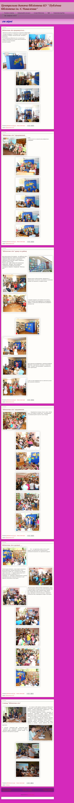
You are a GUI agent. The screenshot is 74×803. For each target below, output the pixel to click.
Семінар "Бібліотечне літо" (11, 703)
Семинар (8, 785)
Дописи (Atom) (31, 794)
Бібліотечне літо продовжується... (13, 30)
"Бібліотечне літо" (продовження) (13, 135)
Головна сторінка (9, 13)
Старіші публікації (48, 790)
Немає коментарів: (21, 125)
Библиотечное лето (10, 127)
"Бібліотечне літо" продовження (13, 409)
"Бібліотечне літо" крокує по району (14, 251)
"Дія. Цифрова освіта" (10, 15)
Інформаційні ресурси (24, 13)
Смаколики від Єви (58, 13)
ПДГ (49, 13)
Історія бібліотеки (39, 13)
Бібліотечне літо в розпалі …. (12, 545)
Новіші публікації (6, 790)
